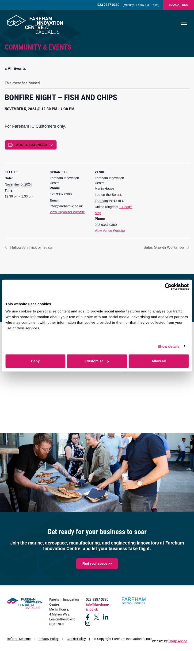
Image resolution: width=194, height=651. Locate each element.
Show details (169, 346)
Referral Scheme (18, 639)
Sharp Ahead (177, 641)
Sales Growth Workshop (164, 247)
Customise (97, 361)
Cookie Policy (76, 639)
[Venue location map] (164, 195)
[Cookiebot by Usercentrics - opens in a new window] (168, 286)
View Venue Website (110, 231)
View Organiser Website (67, 212)
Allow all (159, 361)
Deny (35, 361)
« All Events (15, 69)
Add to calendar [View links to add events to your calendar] (31, 145)
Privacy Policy (48, 639)
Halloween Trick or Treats (31, 247)
